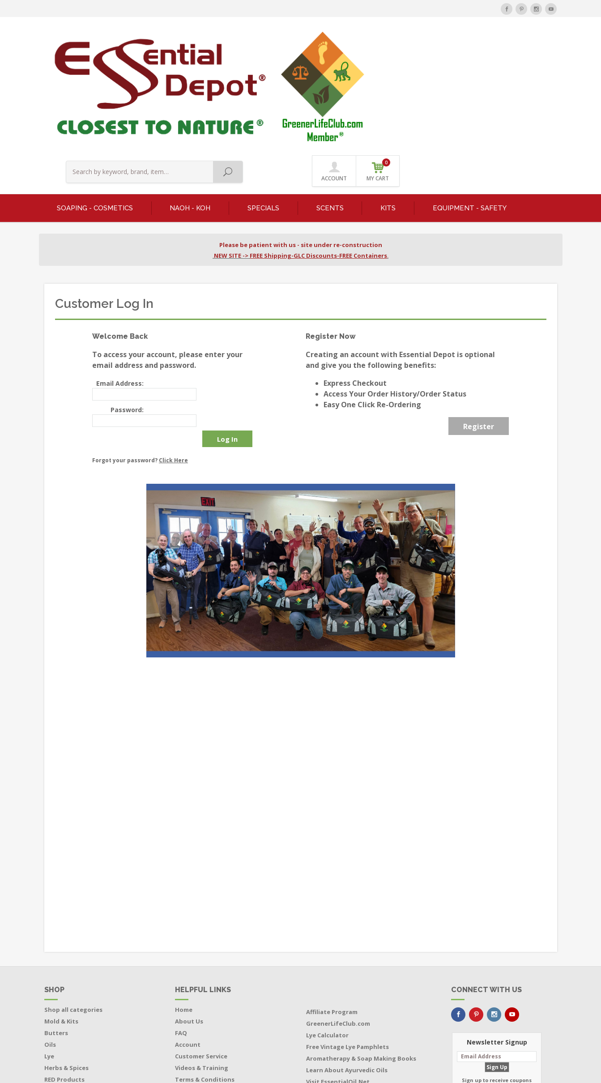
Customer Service (201, 953)
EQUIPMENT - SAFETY (470, 106)
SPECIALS (263, 106)
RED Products (64, 976)
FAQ (181, 929)
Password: (127, 307)
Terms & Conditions (204, 976)
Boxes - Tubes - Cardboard (84, 1011)
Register (478, 324)
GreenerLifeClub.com (338, 920)
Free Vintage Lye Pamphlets (347, 943)
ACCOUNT (491, 45)
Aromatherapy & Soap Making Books (361, 955)
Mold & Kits (61, 918)
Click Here (173, 357)
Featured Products (72, 988)
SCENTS (330, 106)
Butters (56, 929)
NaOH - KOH (190, 106)
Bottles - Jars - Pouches (79, 999)
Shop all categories (73, 906)
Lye (49, 953)
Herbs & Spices (66, 964)
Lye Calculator (327, 932)
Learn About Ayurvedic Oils (347, 967)
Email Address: (120, 281)
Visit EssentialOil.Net (338, 978)
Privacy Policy (195, 988)
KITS (388, 106)
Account (187, 941)
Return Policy (195, 999)
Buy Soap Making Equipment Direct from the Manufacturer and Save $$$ (361, 996)
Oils (50, 941)
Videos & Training (201, 964)
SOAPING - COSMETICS (95, 106)
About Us (189, 918)
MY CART (535, 44)
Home (183, 906)
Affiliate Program (332, 908)
